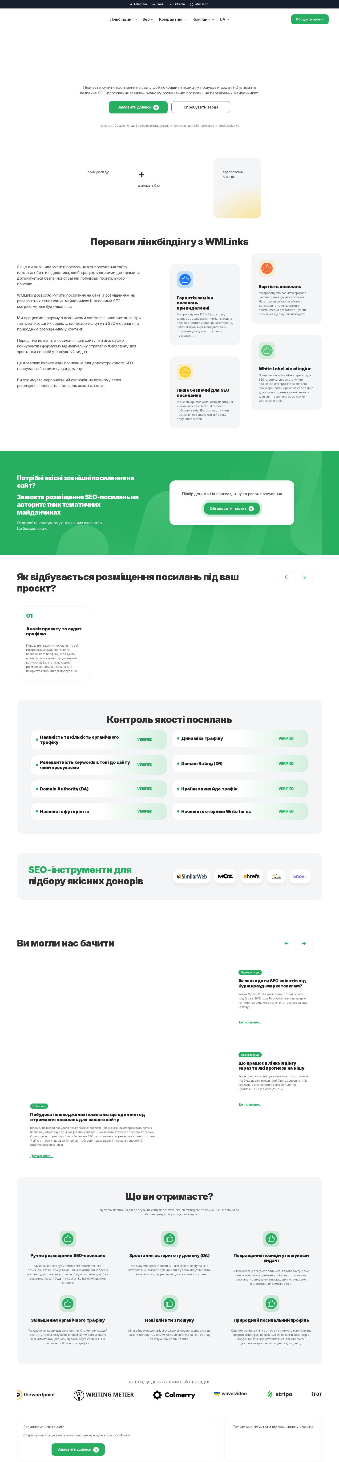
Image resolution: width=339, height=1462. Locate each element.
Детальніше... (41, 1156)
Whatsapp (198, 4)
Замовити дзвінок (138, 107)
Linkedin (176, 4)
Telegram (138, 4)
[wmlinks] (32, 19)
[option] (169, 643)
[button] (286, 577)
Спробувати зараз (201, 107)
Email (157, 4)
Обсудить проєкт (310, 19)
